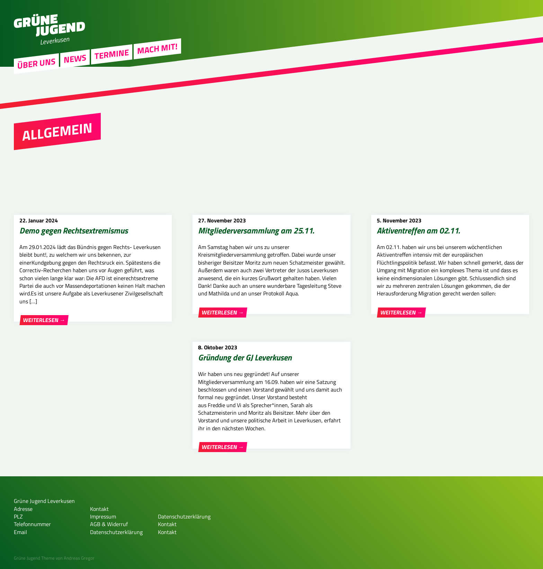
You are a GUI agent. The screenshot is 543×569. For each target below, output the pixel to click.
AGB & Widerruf (109, 524)
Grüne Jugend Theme (34, 557)
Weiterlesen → (44, 320)
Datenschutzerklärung (116, 532)
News (75, 95)
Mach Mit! (157, 85)
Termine (112, 91)
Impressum (103, 516)
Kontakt (99, 509)
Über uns (36, 100)
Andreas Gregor (79, 557)
